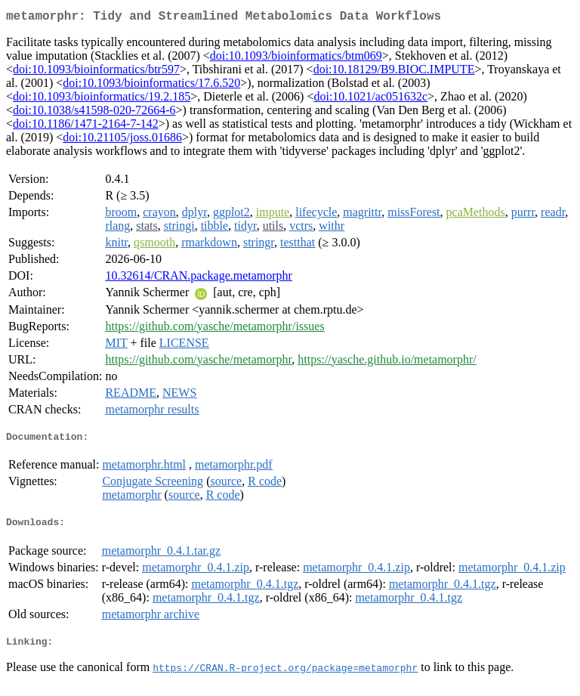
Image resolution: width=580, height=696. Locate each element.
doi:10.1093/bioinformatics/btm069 (296, 58)
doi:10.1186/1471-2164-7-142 (86, 126)
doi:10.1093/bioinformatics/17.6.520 (151, 85)
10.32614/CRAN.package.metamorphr (198, 278)
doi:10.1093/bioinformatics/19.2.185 (101, 99)
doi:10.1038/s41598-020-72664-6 (94, 113)
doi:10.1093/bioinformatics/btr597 (96, 72)
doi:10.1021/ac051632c (370, 99)
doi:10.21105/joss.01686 (122, 140)
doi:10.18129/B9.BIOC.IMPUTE (394, 72)
